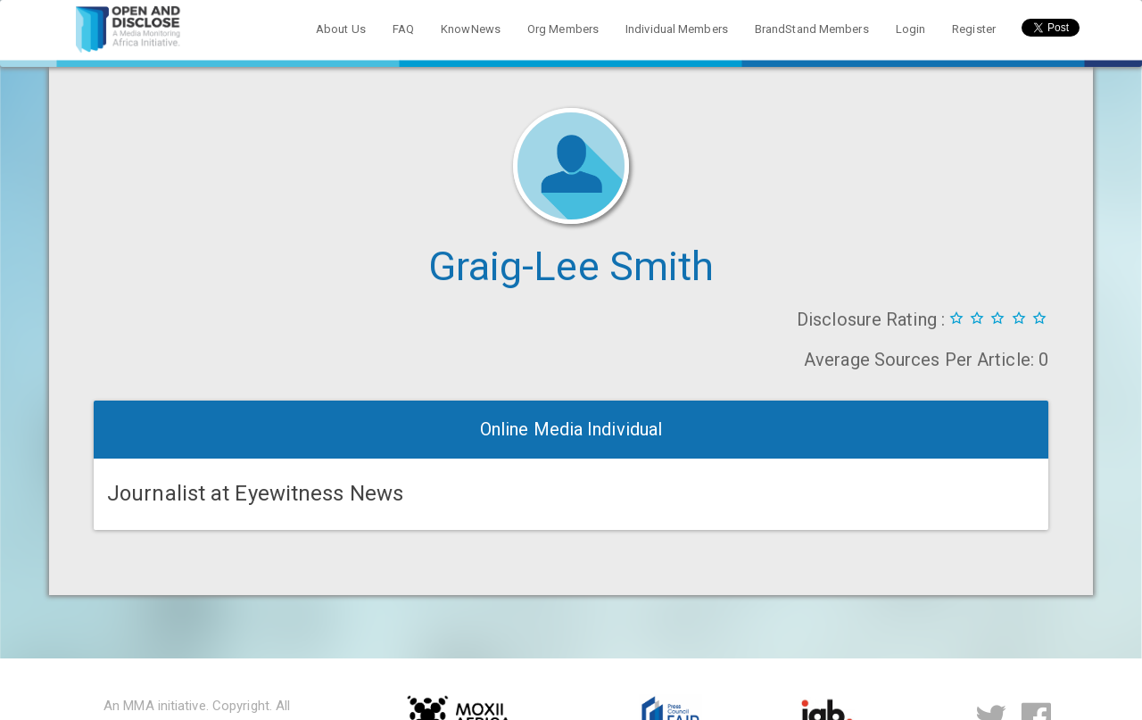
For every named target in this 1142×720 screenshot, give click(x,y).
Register (974, 29)
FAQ (403, 29)
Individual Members (676, 29)
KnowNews (471, 29)
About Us (341, 29)
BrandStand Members (812, 29)
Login (911, 29)
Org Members (563, 29)
